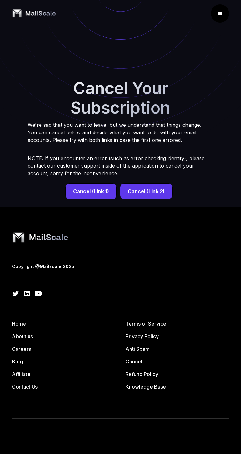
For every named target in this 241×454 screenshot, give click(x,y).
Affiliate (21, 374)
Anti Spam (138, 349)
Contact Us (25, 387)
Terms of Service (146, 324)
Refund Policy (142, 374)
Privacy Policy (142, 336)
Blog (17, 361)
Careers (21, 349)
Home (19, 324)
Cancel (134, 361)
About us (22, 336)
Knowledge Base (146, 387)
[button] (220, 13)
